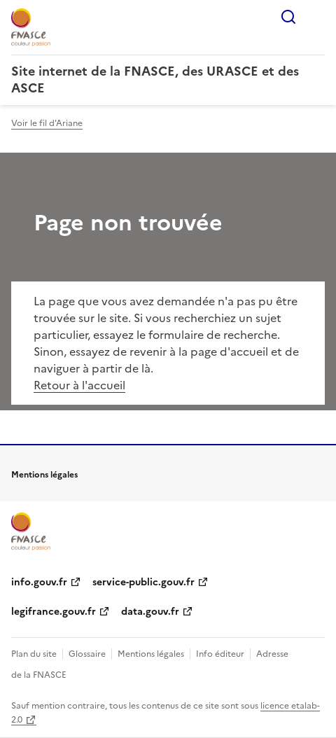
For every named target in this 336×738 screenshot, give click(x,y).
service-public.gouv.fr (143, 582)
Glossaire (87, 654)
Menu (316, 17)
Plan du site (34, 654)
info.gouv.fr (39, 582)
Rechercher (288, 17)
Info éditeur (220, 654)
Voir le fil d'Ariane (47, 123)
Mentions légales (151, 654)
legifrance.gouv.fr (53, 611)
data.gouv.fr (150, 611)
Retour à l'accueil (79, 385)
